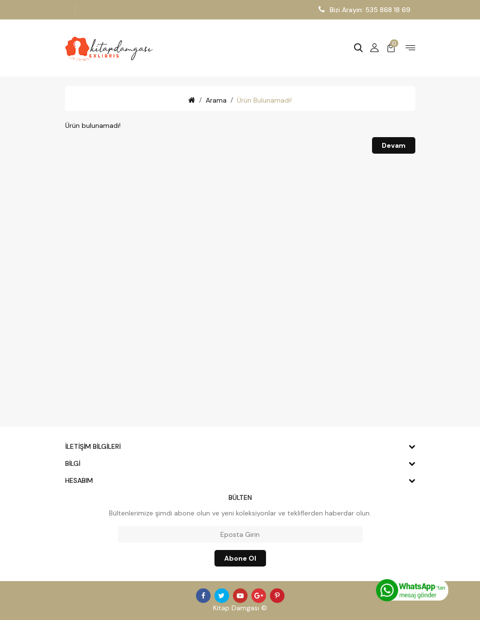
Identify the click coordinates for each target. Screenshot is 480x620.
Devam (394, 145)
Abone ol (240, 558)
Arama (216, 100)
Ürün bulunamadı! (264, 100)
